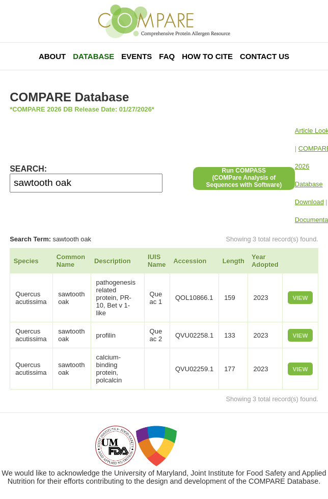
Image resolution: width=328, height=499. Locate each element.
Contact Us (264, 56)
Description (112, 261)
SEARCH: (28, 168)
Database (93, 56)
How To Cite (207, 56)
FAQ (167, 56)
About (52, 56)
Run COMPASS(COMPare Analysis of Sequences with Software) (244, 177)
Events (136, 56)
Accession (189, 261)
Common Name (71, 260)
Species (26, 261)
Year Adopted (265, 260)
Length (233, 261)
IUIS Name (157, 260)
